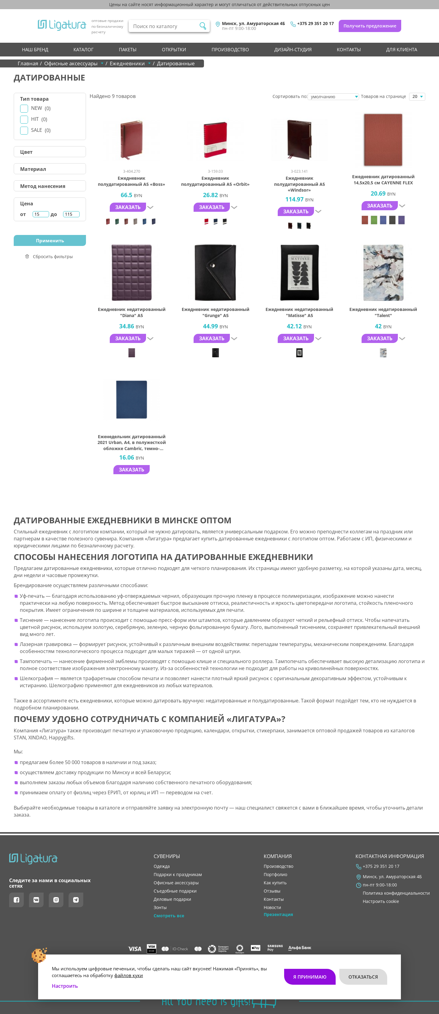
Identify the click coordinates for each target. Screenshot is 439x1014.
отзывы (272, 891)
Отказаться (363, 976)
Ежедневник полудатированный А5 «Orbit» (215, 181)
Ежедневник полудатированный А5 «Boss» (131, 181)
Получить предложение (370, 26)
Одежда (162, 866)
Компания (278, 856)
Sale (41, 130)
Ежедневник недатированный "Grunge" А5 (215, 312)
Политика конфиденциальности (396, 893)
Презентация (278, 914)
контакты (349, 49)
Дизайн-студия (293, 49)
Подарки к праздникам (178, 874)
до (54, 214)
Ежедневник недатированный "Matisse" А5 (299, 312)
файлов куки (128, 975)
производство (230, 49)
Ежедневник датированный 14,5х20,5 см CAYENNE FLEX (383, 180)
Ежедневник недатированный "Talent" (383, 312)
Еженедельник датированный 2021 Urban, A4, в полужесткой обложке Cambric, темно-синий (132, 443)
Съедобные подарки (175, 891)
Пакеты (128, 49)
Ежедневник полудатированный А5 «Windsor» (299, 184)
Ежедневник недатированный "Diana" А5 (132, 312)
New (41, 108)
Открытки (174, 49)
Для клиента (401, 49)
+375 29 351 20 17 (315, 23)
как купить (275, 882)
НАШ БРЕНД (35, 49)
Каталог (83, 49)
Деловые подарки (172, 899)
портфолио (275, 874)
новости (272, 907)
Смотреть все (169, 915)
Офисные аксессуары (176, 882)
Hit (39, 119)
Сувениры (167, 856)
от (23, 214)
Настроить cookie (381, 901)
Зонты (160, 907)
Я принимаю (310, 976)
